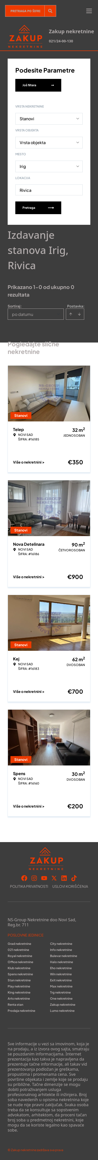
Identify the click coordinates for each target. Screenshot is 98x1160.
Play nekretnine (19, 986)
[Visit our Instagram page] (34, 878)
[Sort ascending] (71, 314)
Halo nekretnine (61, 962)
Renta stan (15, 1005)
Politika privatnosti (29, 886)
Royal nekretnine (20, 956)
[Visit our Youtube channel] (44, 878)
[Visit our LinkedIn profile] (64, 878)
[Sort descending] (79, 314)
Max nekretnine (61, 986)
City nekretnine (61, 944)
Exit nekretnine (61, 980)
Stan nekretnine (19, 980)
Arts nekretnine (19, 998)
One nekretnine (61, 998)
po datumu (22, 314)
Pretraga (38, 208)
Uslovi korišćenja (70, 886)
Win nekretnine (61, 974)
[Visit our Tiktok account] (74, 878)
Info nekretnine (61, 950)
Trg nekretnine (60, 992)
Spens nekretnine (20, 974)
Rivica (25, 190)
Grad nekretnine (19, 944)
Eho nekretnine (61, 968)
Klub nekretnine (19, 968)
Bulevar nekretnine (63, 956)
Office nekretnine (20, 962)
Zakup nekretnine (62, 1005)
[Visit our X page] (54, 878)
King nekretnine (19, 992)
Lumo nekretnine (62, 1011)
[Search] (50, 11)
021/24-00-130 (61, 41)
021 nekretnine (18, 950)
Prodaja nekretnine (21, 1011)
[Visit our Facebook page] (24, 878)
